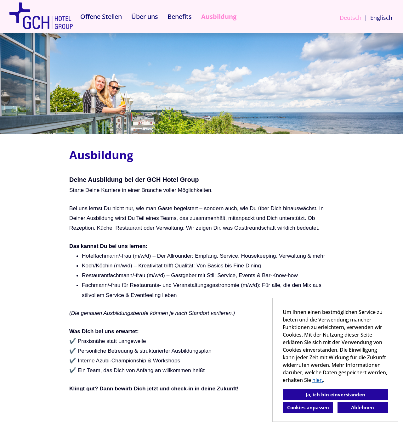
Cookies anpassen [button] (308, 407)
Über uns (144, 16)
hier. (317, 380)
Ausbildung (218, 16)
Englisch (381, 17)
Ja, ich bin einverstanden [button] (335, 394)
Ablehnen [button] (362, 407)
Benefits (179, 16)
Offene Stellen (101, 16)
